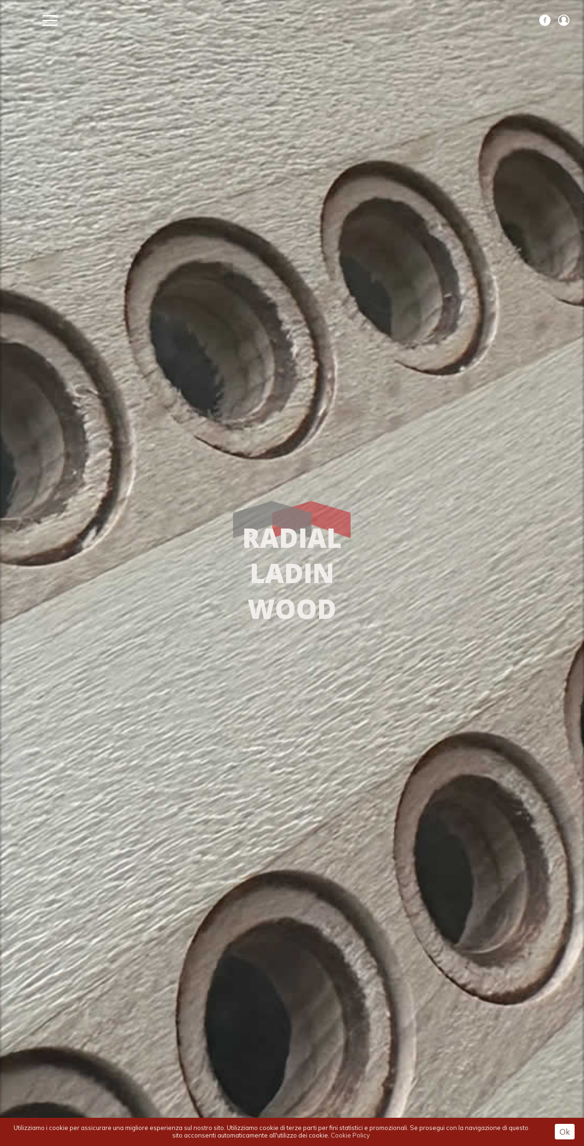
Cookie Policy (350, 1135)
